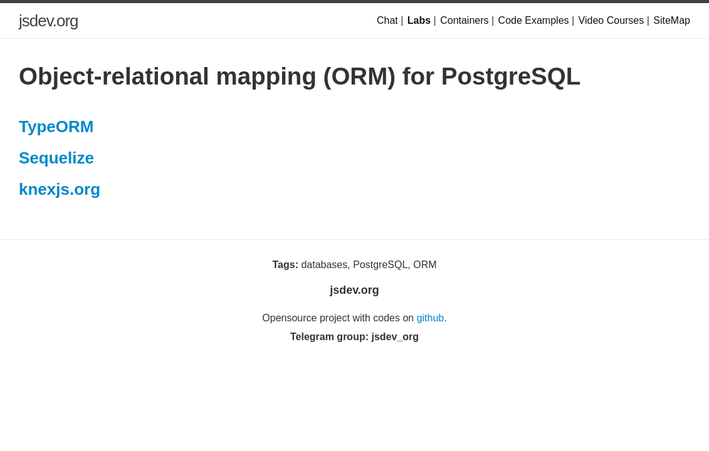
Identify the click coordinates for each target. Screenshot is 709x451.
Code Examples (533, 20)
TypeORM (56, 126)
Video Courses (611, 20)
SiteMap (671, 20)
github (430, 318)
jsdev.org (48, 20)
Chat (387, 20)
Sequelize (56, 157)
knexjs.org (59, 189)
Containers (464, 20)
